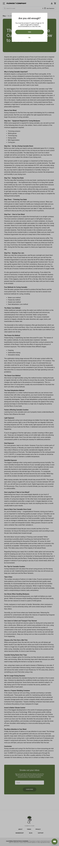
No (29, 37)
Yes (29, 32)
